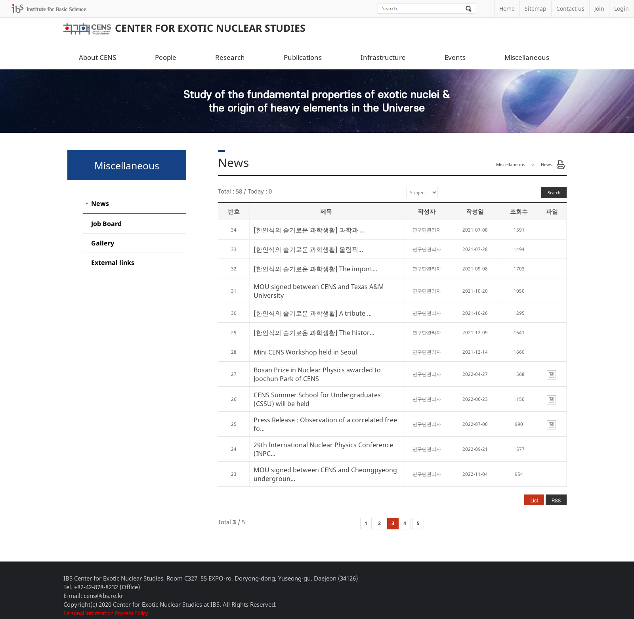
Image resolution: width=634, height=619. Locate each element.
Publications (303, 57)
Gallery (102, 243)
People (165, 57)
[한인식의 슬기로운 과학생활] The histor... (314, 332)
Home (507, 8)
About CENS (97, 57)
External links (112, 262)
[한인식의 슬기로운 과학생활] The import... (315, 268)
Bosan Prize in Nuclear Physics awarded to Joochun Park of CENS (317, 374)
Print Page (560, 164)
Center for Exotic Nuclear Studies (184, 27)
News (100, 203)
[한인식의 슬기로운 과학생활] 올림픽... (308, 249)
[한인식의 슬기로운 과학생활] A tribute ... (313, 313)
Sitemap (535, 8)
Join (599, 8)
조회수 (519, 211)
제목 (326, 211)
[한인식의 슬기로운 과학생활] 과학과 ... (309, 230)
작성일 (475, 211)
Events (455, 57)
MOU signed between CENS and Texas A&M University (319, 291)
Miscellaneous (526, 57)
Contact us (570, 8)
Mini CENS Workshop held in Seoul (305, 352)
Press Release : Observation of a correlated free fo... (325, 424)
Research (230, 57)
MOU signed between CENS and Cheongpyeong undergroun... (325, 474)
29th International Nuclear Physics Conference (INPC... (323, 449)
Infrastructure (383, 57)
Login (621, 8)
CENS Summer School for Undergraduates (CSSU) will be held (317, 399)
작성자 (426, 211)
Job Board (106, 223)
